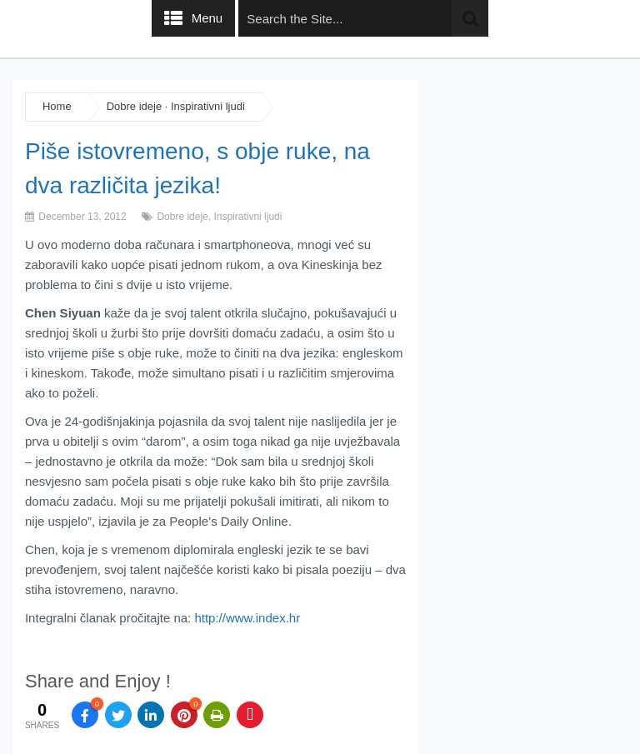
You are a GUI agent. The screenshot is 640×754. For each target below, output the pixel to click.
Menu (207, 18)
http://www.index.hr (247, 618)
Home (57, 106)
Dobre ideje (134, 106)
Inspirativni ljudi (208, 106)
